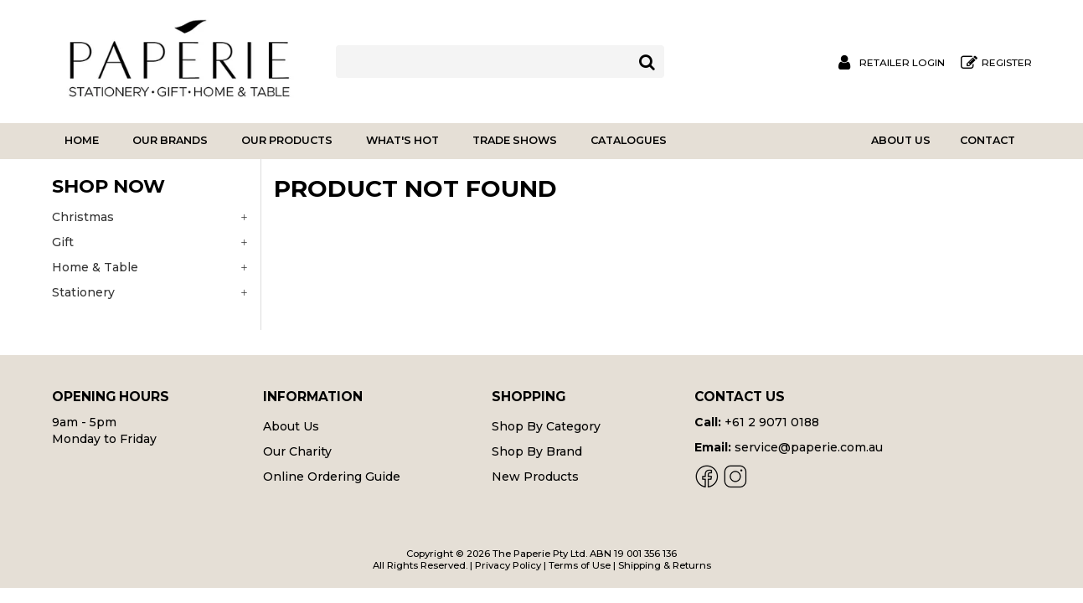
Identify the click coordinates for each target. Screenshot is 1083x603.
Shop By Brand (537, 451)
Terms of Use (580, 565)
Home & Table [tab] (95, 267)
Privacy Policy (508, 565)
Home (81, 140)
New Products (535, 476)
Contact (987, 140)
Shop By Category (546, 426)
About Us (901, 140)
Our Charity (297, 451)
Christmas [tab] (83, 216)
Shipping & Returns (664, 565)
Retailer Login (902, 63)
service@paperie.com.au (809, 447)
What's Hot (402, 140)
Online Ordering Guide (331, 476)
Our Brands (170, 140)
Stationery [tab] (83, 292)
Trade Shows (514, 140)
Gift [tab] (63, 242)
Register (1007, 63)
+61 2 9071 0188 (772, 422)
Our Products (287, 140)
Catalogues (628, 140)
